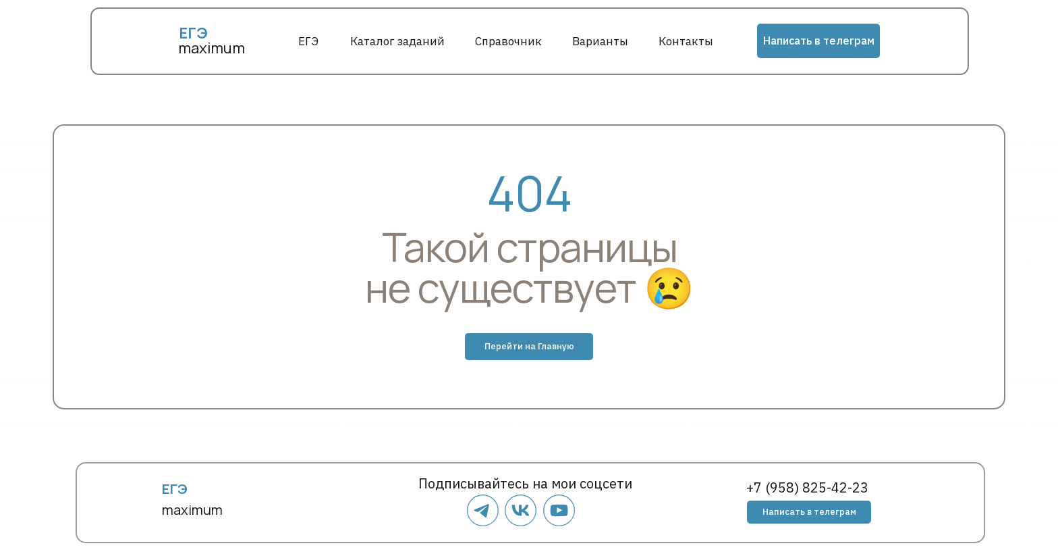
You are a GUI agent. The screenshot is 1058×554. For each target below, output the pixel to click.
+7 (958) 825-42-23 (807, 487)
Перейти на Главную (529, 346)
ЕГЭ (308, 41)
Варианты (600, 41)
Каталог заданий (397, 41)
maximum (211, 48)
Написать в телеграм (818, 40)
